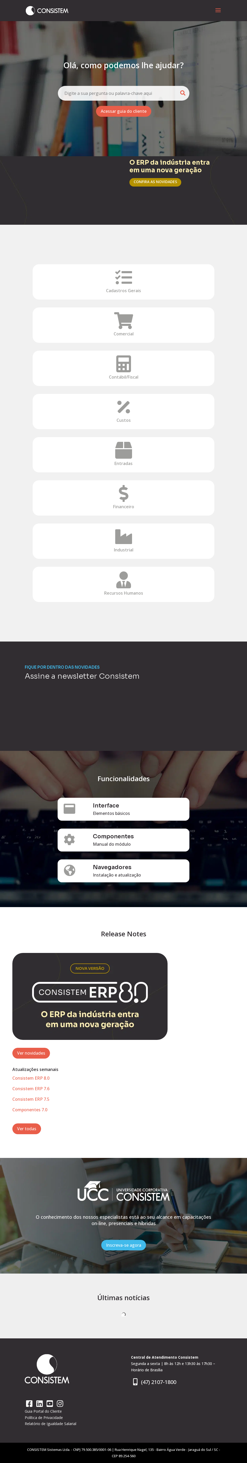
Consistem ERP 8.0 (30, 1078)
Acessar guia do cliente (124, 111)
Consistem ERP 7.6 (30, 1089)
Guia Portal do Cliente (43, 1411)
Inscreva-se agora (123, 1245)
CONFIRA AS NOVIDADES (155, 181)
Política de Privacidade (44, 1417)
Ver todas (26, 1129)
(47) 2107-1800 (153, 1382)
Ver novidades (31, 1053)
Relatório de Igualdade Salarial (50, 1423)
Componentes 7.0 (29, 1110)
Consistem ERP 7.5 (30, 1099)
